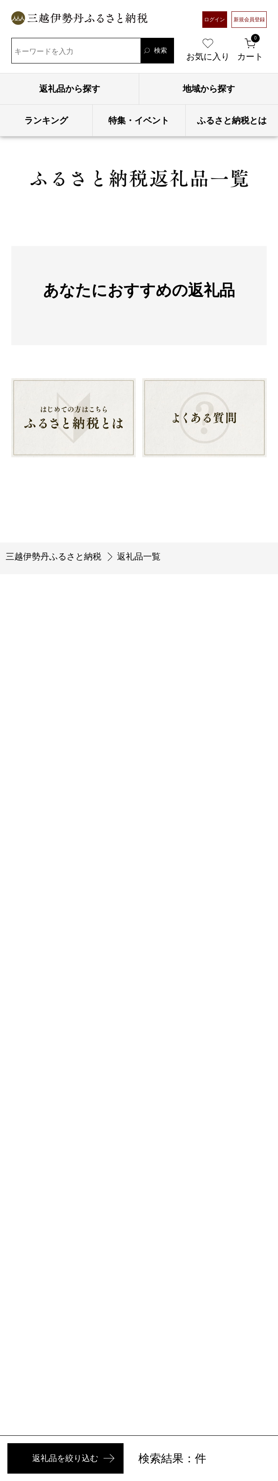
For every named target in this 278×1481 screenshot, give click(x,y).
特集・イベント (138, 120)
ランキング (46, 120)
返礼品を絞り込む (83, 1454)
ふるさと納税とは (232, 120)
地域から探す (209, 88)
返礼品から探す (69, 88)
